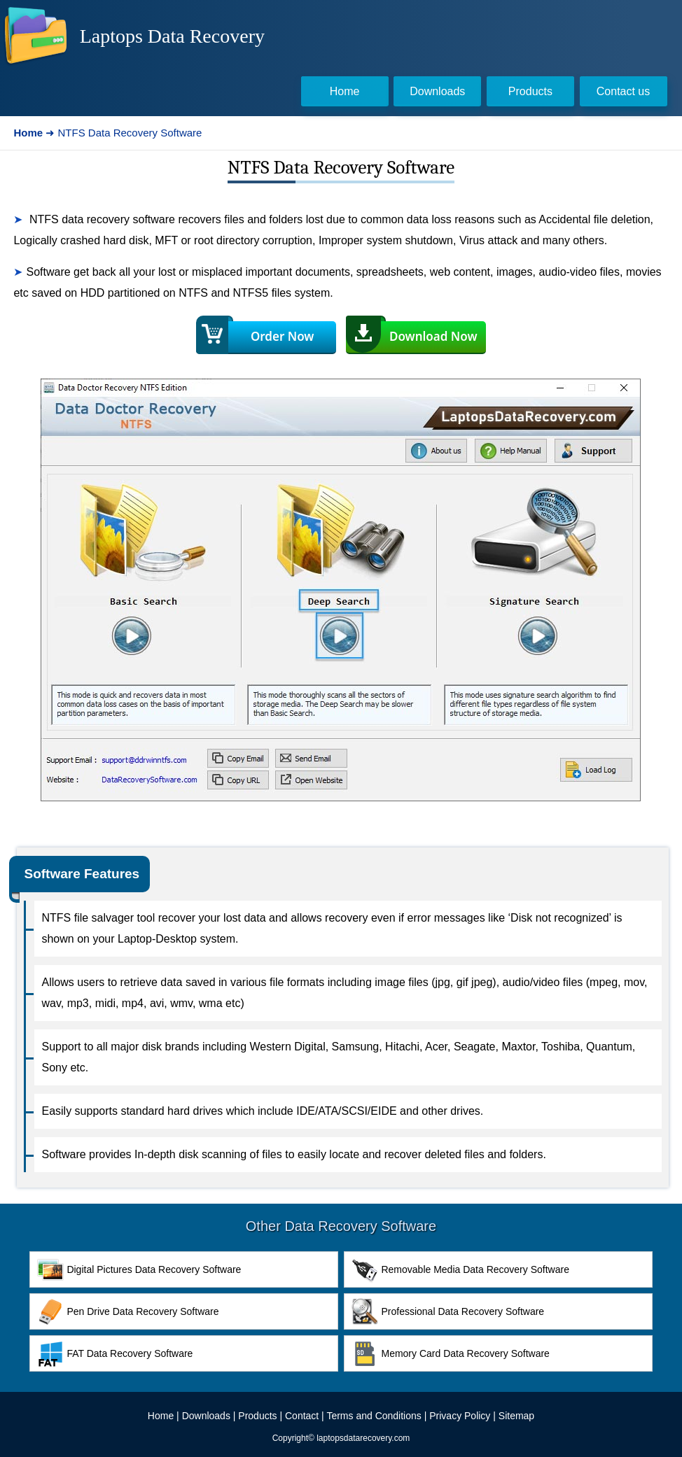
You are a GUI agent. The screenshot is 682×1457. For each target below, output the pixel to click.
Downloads (206, 1415)
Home (161, 1415)
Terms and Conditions (373, 1415)
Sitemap (516, 1415)
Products (257, 1415)
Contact (302, 1415)
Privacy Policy (459, 1415)
